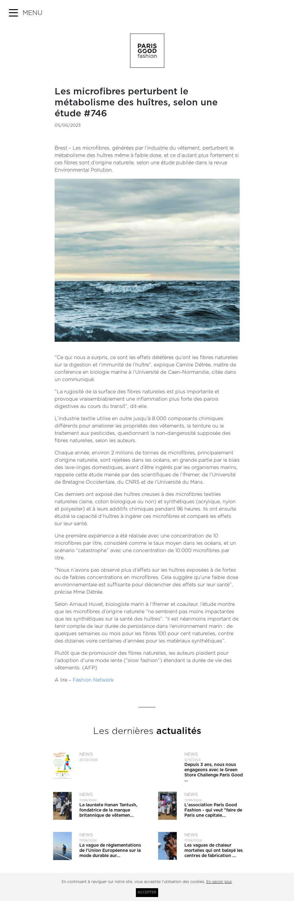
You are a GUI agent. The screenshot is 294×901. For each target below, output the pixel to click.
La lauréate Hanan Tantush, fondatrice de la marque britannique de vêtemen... (108, 810)
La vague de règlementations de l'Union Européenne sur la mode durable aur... (110, 850)
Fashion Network (93, 680)
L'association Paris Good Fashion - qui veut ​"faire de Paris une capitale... (213, 810)
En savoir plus (219, 882)
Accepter (147, 892)
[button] (25, 13)
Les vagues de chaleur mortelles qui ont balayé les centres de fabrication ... (213, 850)
